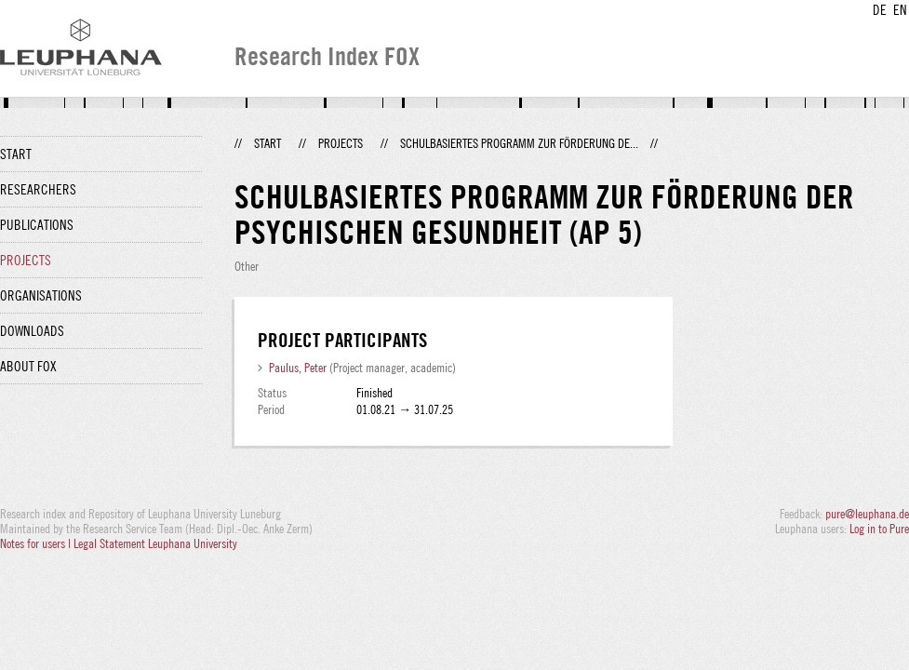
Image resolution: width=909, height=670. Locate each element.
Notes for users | (37, 543)
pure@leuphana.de (867, 513)
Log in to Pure (879, 528)
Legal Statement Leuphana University (155, 543)
